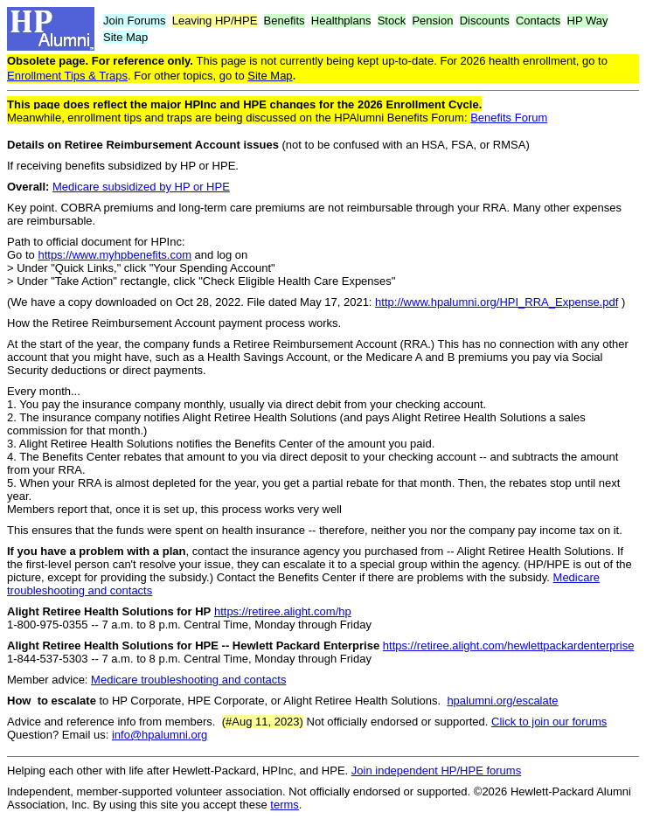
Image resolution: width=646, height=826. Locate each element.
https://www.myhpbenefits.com (114, 254)
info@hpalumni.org (159, 734)
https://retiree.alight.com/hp (282, 611)
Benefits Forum (508, 117)
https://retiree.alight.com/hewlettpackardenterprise (509, 645)
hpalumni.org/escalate (502, 700)
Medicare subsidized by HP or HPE (141, 186)
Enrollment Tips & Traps (67, 75)
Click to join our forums (549, 721)
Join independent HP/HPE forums (436, 770)
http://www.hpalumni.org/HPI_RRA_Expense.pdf (496, 302)
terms (284, 804)
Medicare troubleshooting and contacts (188, 679)
